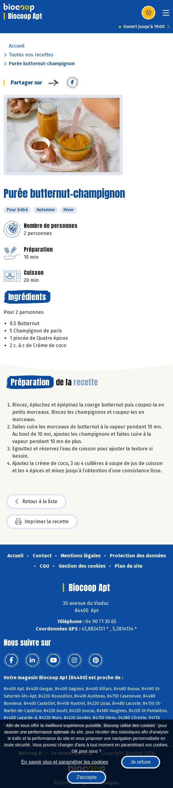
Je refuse (141, 762)
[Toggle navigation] (166, 15)
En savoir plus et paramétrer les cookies (64, 762)
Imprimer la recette (42, 522)
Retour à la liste (36, 502)
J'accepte (86, 777)
